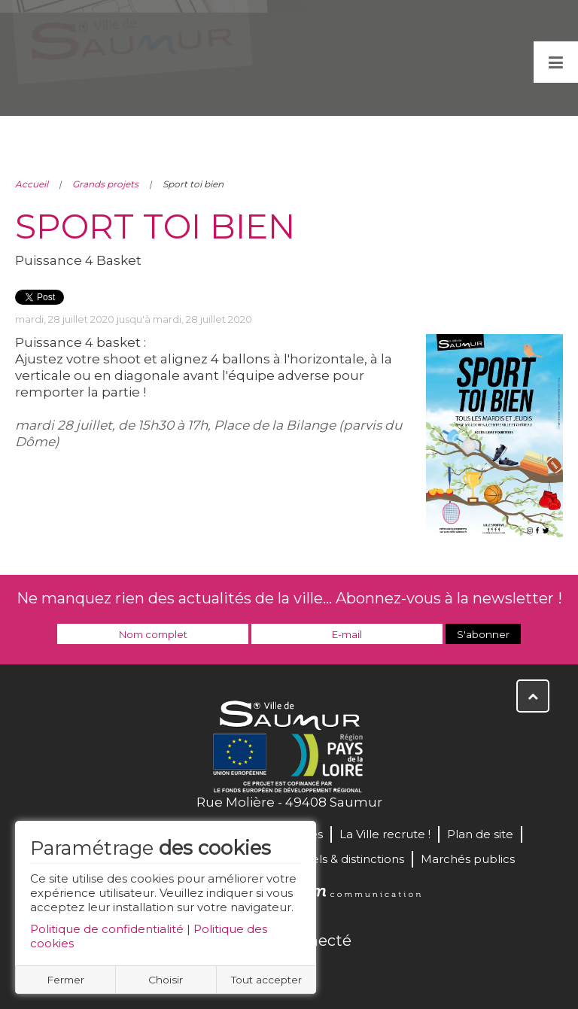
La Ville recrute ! (384, 834)
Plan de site (480, 834)
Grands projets (105, 184)
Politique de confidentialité (107, 929)
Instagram (338, 972)
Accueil (31, 184)
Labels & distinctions (347, 859)
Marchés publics (468, 859)
